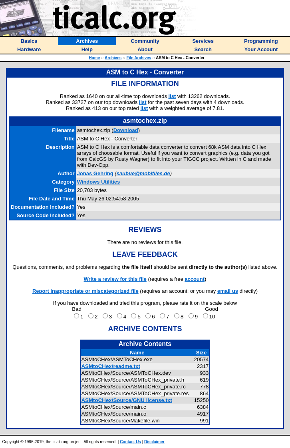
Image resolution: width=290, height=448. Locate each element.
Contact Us (130, 442)
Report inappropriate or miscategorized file (85, 291)
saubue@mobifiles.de (143, 173)
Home (94, 58)
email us (227, 291)
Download (125, 130)
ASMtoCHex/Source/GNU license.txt (126, 400)
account (195, 279)
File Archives (139, 58)
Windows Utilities (98, 182)
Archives (113, 58)
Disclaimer (154, 442)
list (172, 96)
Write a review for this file (115, 279)
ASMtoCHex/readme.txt (110, 366)
